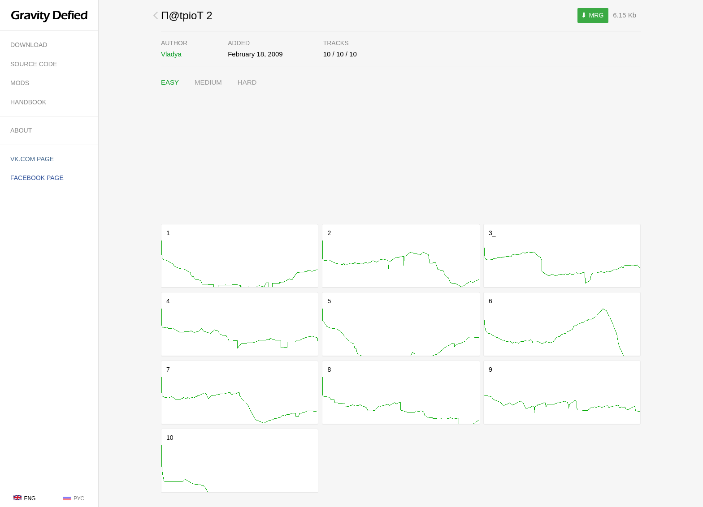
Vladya (171, 54)
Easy (170, 82)
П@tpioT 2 (187, 15)
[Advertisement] (401, 156)
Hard (247, 82)
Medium (208, 82)
